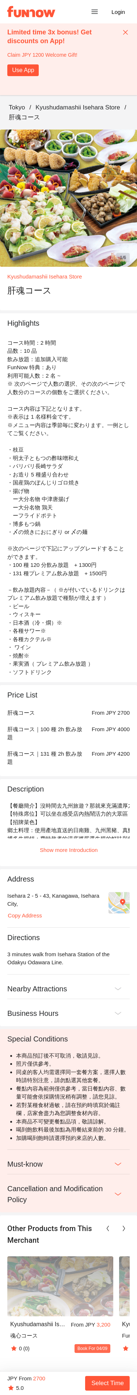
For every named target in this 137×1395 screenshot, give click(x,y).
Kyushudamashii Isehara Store (77, 107)
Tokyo (17, 107)
